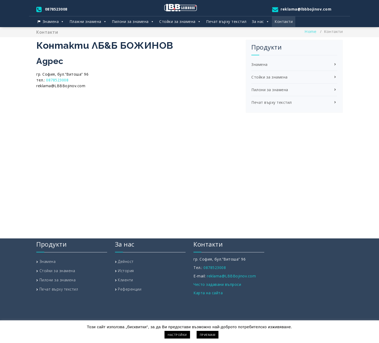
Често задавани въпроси (217, 284)
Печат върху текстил (226, 21)
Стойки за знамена (180, 21)
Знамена (53, 21)
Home (310, 31)
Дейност (126, 261)
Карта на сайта (208, 292)
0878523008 (56, 9)
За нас (261, 21)
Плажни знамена (88, 21)
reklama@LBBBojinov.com (231, 275)
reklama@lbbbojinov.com (306, 9)
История (126, 270)
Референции (129, 289)
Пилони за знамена (133, 21)
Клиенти (125, 279)
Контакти (284, 21)
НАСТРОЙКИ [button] (177, 335)
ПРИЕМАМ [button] (208, 335)
